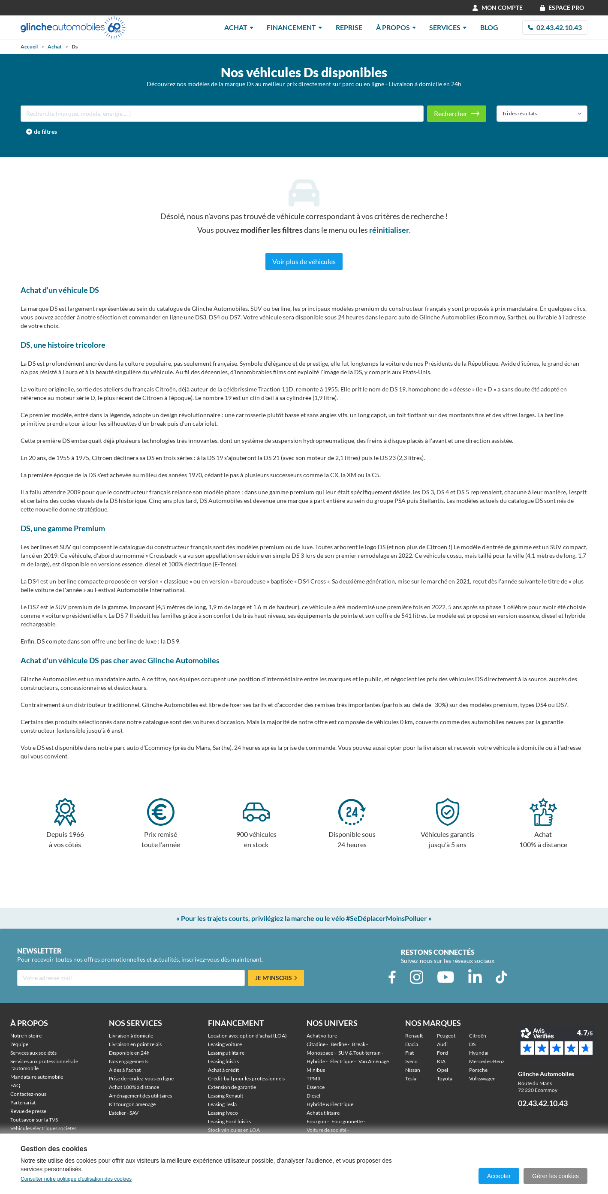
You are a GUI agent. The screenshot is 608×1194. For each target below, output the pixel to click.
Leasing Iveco (223, 1113)
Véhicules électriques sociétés (43, 1128)
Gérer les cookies (555, 1176)
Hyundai (478, 1053)
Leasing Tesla (222, 1104)
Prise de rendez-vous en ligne (141, 1078)
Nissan (412, 1070)
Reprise (349, 27)
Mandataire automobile (36, 1077)
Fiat (409, 1053)
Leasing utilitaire (226, 1053)
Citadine (316, 1044)
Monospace (320, 1053)
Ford (442, 1053)
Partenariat (23, 1102)
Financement (294, 27)
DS (472, 1044)
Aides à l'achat (125, 1070)
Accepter (499, 1176)
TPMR (314, 1078)
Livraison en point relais (135, 1044)
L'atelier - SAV (123, 1113)
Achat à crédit (223, 1070)
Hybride (316, 1061)
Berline (339, 1044)
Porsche (478, 1070)
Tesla (410, 1078)
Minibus (316, 1070)
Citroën (477, 1035)
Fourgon (316, 1121)
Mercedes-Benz (487, 1061)
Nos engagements (128, 1061)
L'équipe (19, 1044)
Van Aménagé (373, 1061)
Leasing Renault (225, 1095)
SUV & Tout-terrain (359, 1053)
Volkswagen (482, 1078)
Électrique (341, 1061)
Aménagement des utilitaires (140, 1095)
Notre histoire (26, 1035)
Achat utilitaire (323, 1113)
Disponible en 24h (129, 1053)
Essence (316, 1087)
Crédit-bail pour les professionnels (246, 1078)
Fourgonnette (347, 1121)
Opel (442, 1070)
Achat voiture (322, 1035)
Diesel (313, 1095)
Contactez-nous (28, 1094)
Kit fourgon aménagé (132, 1104)
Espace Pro (562, 7)
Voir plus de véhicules (304, 261)
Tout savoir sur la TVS (34, 1119)
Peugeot (446, 1035)
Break (358, 1044)
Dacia (411, 1044)
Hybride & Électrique (330, 1104)
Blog (489, 27)
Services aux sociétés (33, 1053)
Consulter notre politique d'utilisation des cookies (76, 1179)
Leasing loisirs (223, 1061)
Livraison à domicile (131, 1035)
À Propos (396, 27)
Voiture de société (326, 1130)
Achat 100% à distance (134, 1087)
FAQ (15, 1085)
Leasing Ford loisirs (229, 1121)
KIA (441, 1061)
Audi (442, 1044)
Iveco (411, 1061)
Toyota (444, 1078)
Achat (238, 27)
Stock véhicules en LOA (234, 1130)
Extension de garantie (232, 1087)
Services (448, 27)
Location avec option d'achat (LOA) (247, 1035)
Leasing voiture (225, 1044)
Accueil (29, 46)
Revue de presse (28, 1111)
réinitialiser (389, 230)
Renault (414, 1035)
